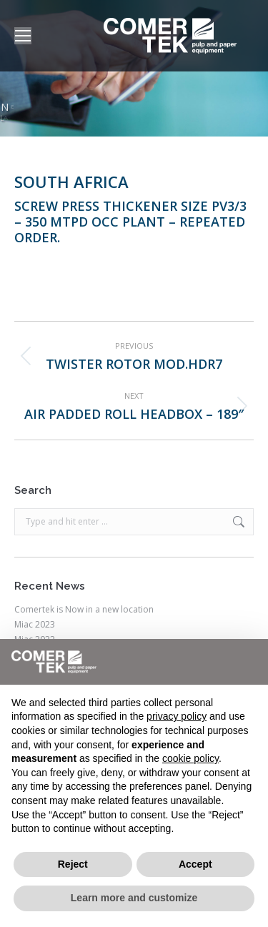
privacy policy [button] (177, 716)
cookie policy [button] (190, 758)
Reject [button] (73, 864)
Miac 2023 (34, 624)
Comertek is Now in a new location (84, 609)
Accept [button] (195, 864)
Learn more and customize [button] (134, 897)
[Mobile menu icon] (22, 35)
